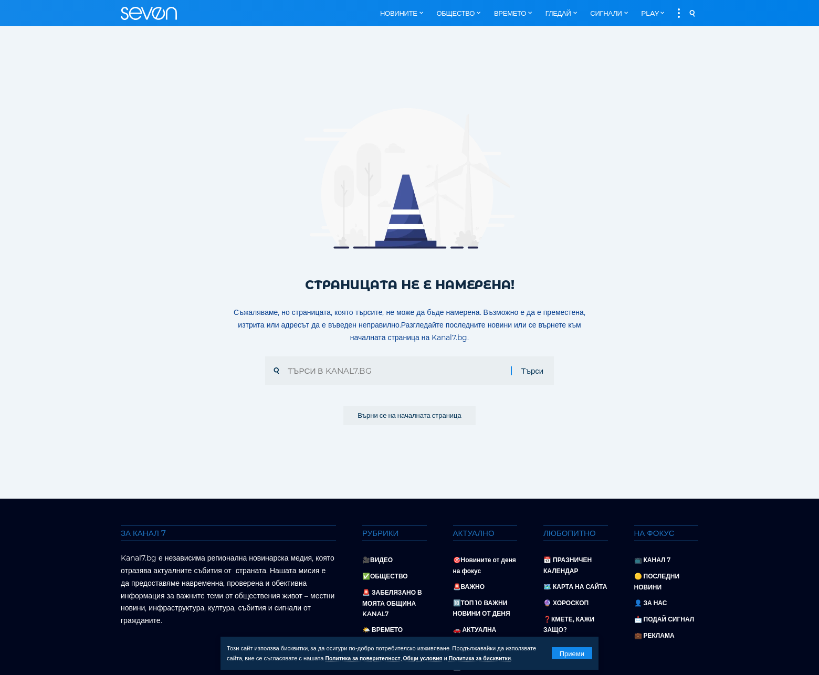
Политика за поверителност (366, 658)
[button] (572, 653)
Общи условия (430, 658)
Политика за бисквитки (492, 658)
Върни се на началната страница (409, 417)
